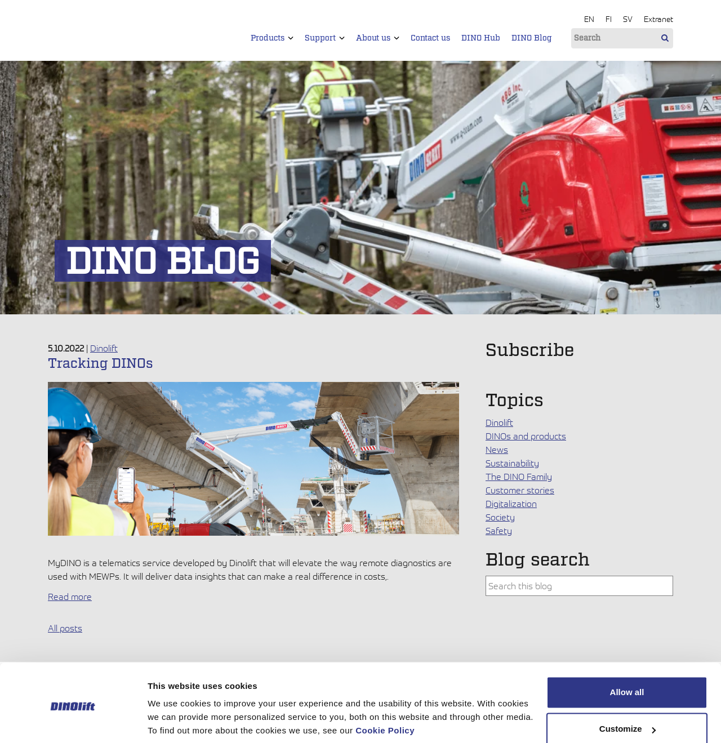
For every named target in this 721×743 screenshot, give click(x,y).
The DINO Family (519, 476)
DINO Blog (531, 38)
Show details (174, 721)
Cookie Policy (385, 690)
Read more (70, 596)
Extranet (658, 19)
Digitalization (511, 503)
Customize (627, 688)
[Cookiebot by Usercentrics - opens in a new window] (73, 721)
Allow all (627, 651)
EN (589, 19)
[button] (290, 38)
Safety (499, 530)
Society (500, 517)
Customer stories (520, 490)
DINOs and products (526, 436)
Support (325, 38)
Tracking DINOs (100, 364)
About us (377, 38)
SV (628, 19)
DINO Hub (480, 38)
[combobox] (579, 586)
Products (272, 38)
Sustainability (512, 463)
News (497, 449)
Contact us (430, 38)
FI (609, 19)
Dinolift (104, 348)
